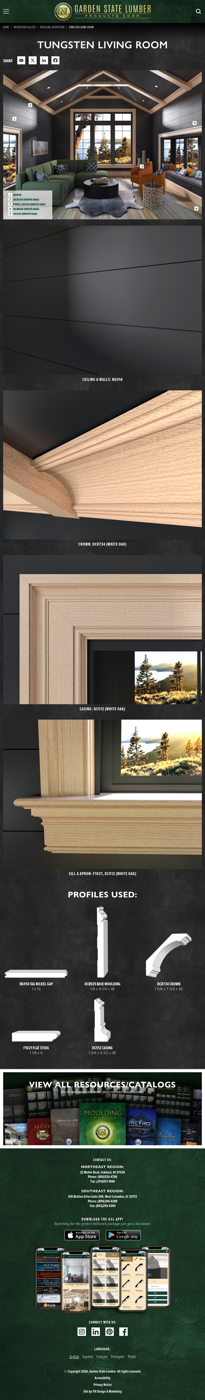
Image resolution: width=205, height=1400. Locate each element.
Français (101, 1356)
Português (117, 1356)
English (74, 1356)
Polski (132, 1356)
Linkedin (95, 1331)
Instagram (82, 1331)
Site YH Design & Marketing (102, 1391)
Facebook (123, 1331)
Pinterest (109, 1331)
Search (198, 11)
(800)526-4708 (107, 1176)
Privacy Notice (103, 1384)
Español (88, 1356)
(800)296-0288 (107, 1201)
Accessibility (102, 1377)
